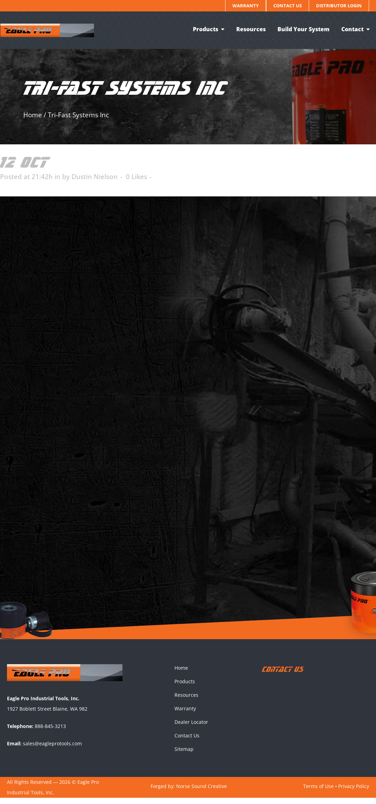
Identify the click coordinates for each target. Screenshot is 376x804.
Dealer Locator (191, 728)
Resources (186, 701)
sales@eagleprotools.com (52, 749)
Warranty (245, 5)
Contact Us (287, 5)
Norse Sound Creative (201, 792)
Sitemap (184, 755)
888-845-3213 (50, 732)
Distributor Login (339, 5)
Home (32, 114)
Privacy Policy (353, 792)
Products (184, 687)
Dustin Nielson (94, 176)
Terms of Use (318, 792)
